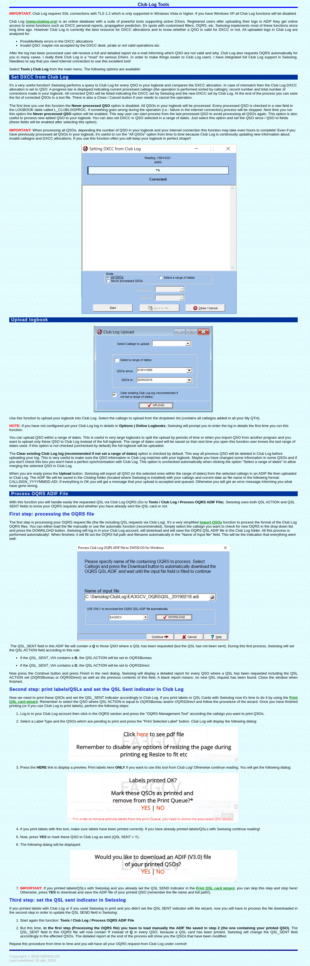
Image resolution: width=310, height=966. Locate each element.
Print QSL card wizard (215, 888)
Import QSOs (211, 522)
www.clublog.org (41, 21)
